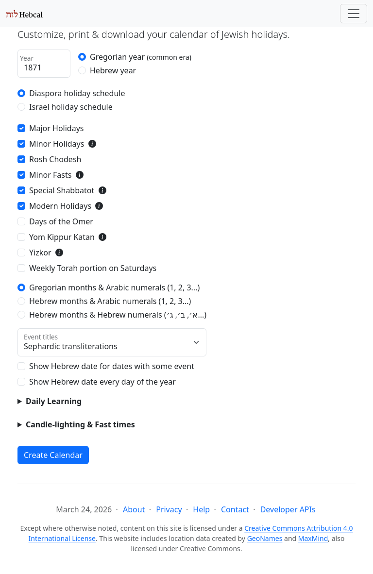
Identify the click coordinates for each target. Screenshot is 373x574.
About (134, 509)
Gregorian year (140, 56)
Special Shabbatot (61, 190)
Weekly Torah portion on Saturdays (92, 268)
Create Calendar (53, 455)
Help (201, 509)
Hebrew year (113, 70)
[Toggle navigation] (353, 13)
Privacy (169, 509)
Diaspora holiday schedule (77, 93)
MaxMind (313, 538)
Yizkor (40, 252)
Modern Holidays (60, 206)
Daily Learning (54, 401)
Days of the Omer (61, 221)
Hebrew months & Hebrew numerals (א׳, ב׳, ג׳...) (117, 314)
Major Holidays (56, 128)
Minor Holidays (56, 143)
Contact (235, 509)
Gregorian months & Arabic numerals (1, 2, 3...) (114, 287)
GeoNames (265, 538)
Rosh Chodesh (55, 159)
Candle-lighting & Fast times (80, 424)
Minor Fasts (50, 174)
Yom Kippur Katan (62, 237)
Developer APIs (288, 509)
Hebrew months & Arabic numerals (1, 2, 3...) (110, 301)
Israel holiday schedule (71, 106)
